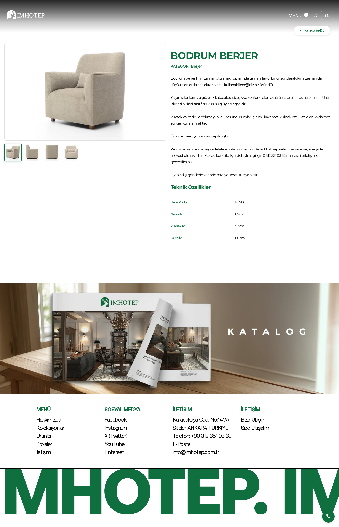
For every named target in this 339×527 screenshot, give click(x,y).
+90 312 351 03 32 (211, 436)
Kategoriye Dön (312, 30)
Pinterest (114, 452)
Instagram (115, 428)
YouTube (114, 444)
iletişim (43, 452)
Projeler (44, 444)
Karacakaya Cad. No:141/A (201, 420)
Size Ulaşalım (255, 428)
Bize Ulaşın (252, 420)
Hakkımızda (48, 420)
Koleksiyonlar (50, 428)
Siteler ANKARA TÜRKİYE (200, 428)
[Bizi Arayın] (328, 516)
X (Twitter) (115, 436)
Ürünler (44, 436)
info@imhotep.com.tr (196, 452)
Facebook (115, 420)
